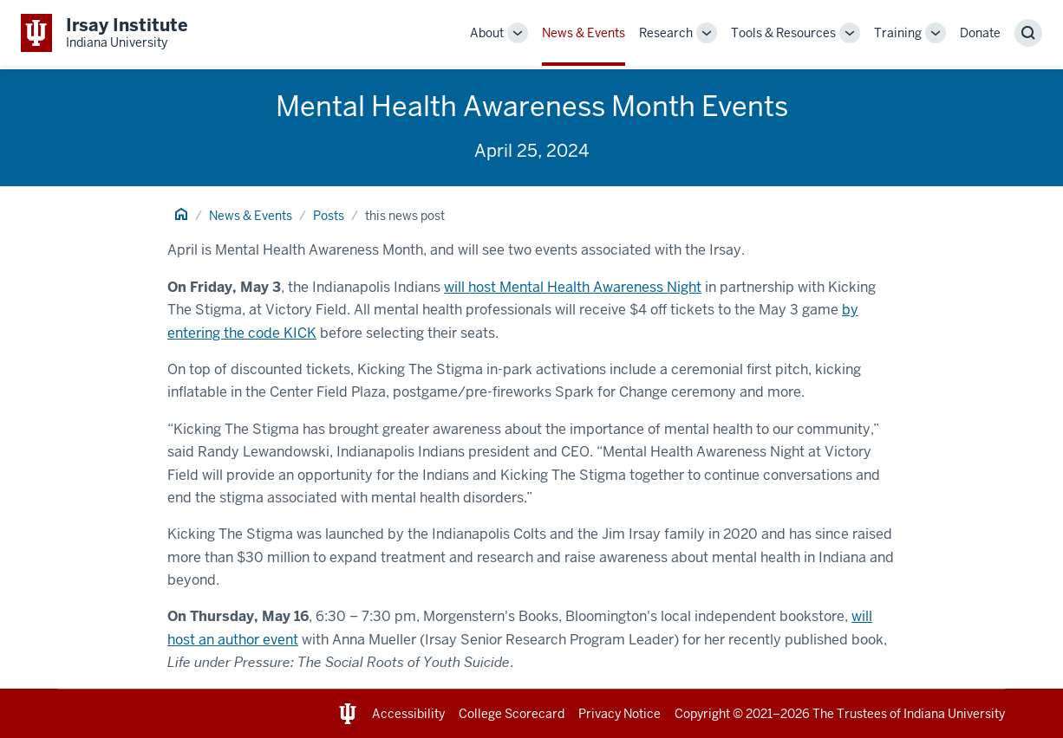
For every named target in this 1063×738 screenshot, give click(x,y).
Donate (980, 33)
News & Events (583, 33)
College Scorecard (511, 714)
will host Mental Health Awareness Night (572, 287)
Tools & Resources (783, 33)
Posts (328, 215)
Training (898, 33)
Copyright (702, 714)
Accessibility (408, 714)
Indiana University (954, 714)
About (487, 33)
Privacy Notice (619, 714)
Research (666, 33)
